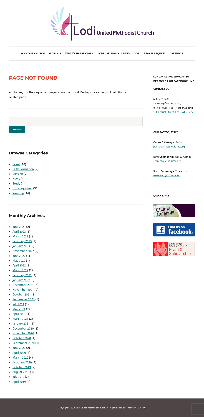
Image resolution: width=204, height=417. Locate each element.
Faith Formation (23, 169)
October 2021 (21, 294)
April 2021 (19, 314)
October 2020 (21, 338)
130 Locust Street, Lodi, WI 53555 (173, 112)
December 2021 (23, 285)
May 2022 (18, 261)
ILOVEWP (141, 407)
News (16, 179)
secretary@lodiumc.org (167, 161)
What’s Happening (78, 53)
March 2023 (20, 236)
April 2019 (19, 382)
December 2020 (23, 328)
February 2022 (22, 275)
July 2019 (18, 377)
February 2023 (22, 241)
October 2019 (21, 367)
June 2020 (19, 348)
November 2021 (23, 290)
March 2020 (20, 357)
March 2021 (20, 319)
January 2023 (21, 246)
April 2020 (19, 353)
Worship (55, 53)
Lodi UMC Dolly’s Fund (114, 53)
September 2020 (23, 343)
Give (137, 53)
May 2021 (18, 309)
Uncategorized (22, 188)
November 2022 (23, 251)
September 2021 (23, 299)
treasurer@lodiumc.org (167, 175)
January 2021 (21, 323)
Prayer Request (154, 53)
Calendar (176, 53)
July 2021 (18, 304)
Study (16, 183)
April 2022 (19, 265)
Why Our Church (33, 53)
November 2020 (23, 333)
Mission (17, 174)
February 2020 (22, 362)
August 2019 (20, 372)
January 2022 (21, 280)
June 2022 (19, 256)
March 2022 (20, 270)
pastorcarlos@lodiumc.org (169, 146)
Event (16, 164)
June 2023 (19, 227)
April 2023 (19, 232)
